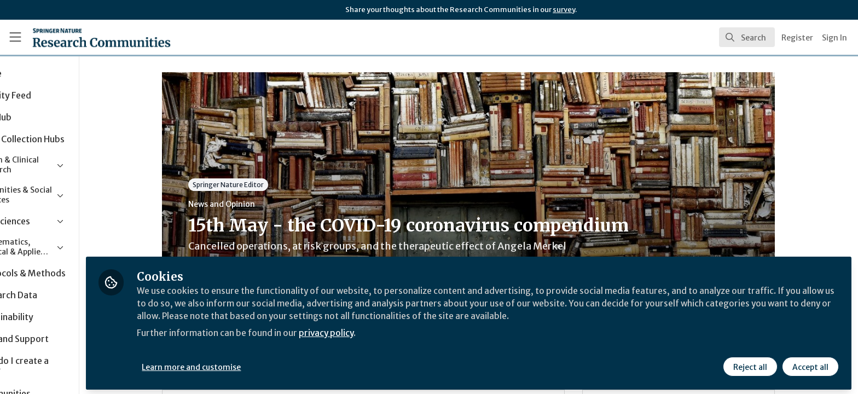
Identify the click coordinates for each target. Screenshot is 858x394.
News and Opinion (252, 204)
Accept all (810, 365)
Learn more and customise (252, 365)
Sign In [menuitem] (834, 38)
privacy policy (390, 330)
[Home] (88, 37)
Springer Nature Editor (258, 185)
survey (564, 9)
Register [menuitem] (797, 38)
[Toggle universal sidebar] (15, 37)
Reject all (750, 365)
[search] (747, 37)
